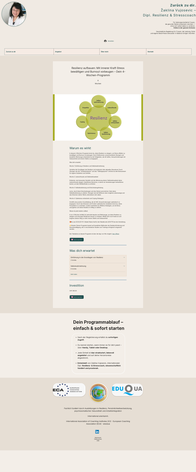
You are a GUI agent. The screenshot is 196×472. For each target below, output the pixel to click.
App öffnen (115, 234)
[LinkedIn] (97, 432)
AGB (98, 440)
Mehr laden (74, 274)
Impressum (98, 437)
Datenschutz (98, 439)
